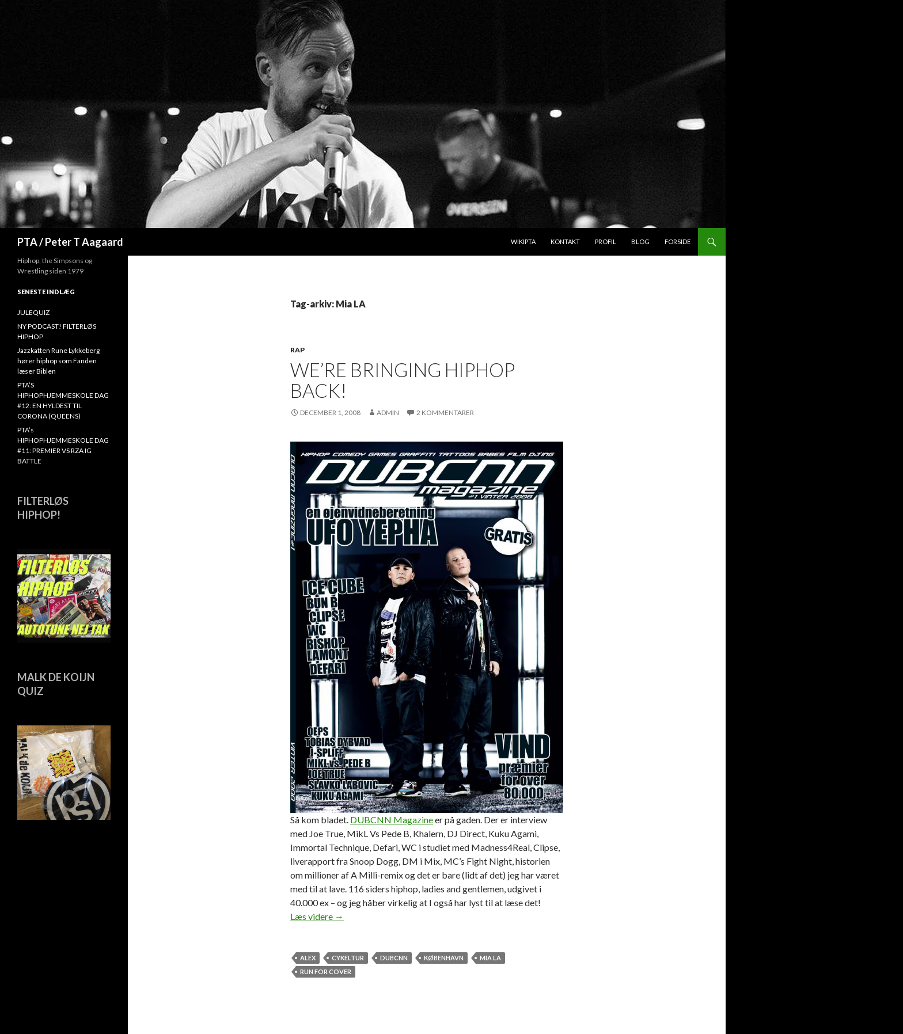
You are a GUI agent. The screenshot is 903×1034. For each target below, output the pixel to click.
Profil (605, 241)
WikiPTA (523, 241)
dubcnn (394, 957)
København (444, 957)
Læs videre (317, 916)
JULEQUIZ (33, 312)
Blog (640, 241)
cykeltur (348, 957)
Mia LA (490, 957)
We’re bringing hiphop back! (402, 380)
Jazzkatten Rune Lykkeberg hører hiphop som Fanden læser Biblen (58, 360)
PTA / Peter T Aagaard (70, 241)
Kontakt (565, 241)
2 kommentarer (445, 412)
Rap (297, 349)
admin (388, 412)
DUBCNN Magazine (391, 819)
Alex (308, 957)
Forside (677, 241)
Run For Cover (325, 971)
